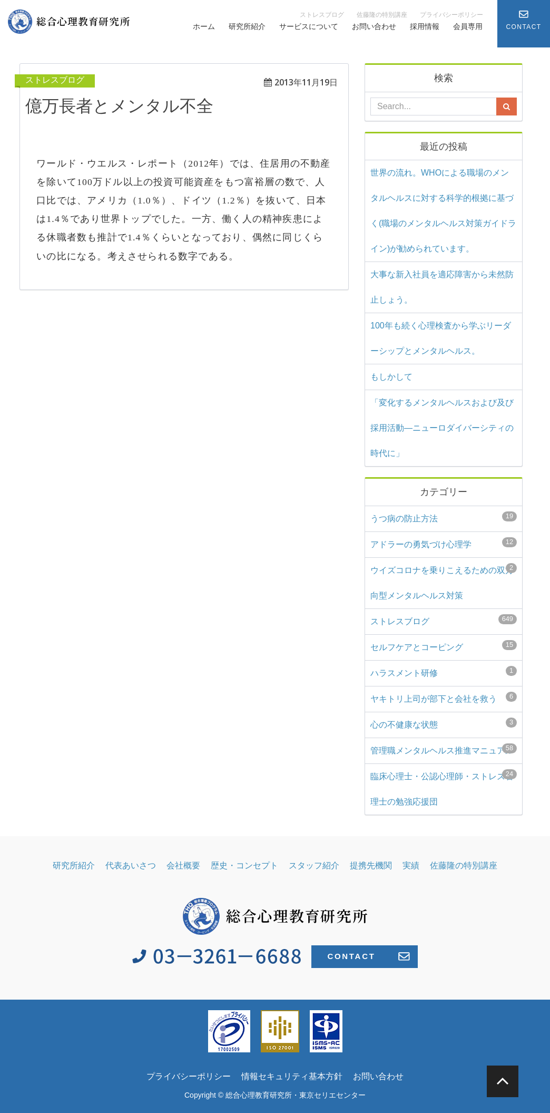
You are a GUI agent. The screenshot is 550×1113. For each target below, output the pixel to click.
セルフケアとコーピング (443, 646)
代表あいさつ (130, 865)
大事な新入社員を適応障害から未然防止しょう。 (442, 287)
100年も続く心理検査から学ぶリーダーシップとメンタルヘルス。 (440, 338)
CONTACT (368, 956)
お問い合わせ (374, 26)
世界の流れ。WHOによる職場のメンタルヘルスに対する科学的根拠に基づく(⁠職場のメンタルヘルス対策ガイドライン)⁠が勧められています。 (443, 210)
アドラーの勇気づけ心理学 (443, 543)
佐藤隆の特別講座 (382, 14)
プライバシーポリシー (451, 14)
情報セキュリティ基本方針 (291, 1076)
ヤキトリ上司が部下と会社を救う (443, 697)
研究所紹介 (247, 26)
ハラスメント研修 (443, 672)
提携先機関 (371, 865)
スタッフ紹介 (314, 865)
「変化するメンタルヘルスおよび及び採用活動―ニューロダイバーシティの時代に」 (442, 428)
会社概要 (183, 865)
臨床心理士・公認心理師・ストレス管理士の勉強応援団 (443, 787)
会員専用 (468, 26)
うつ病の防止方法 (443, 517)
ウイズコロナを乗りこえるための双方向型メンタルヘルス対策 (443, 581)
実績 (410, 865)
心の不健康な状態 (443, 723)
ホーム (204, 26)
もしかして (391, 376)
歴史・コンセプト (244, 865)
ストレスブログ (322, 14)
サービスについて (308, 26)
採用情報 (424, 26)
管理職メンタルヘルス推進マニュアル (443, 749)
